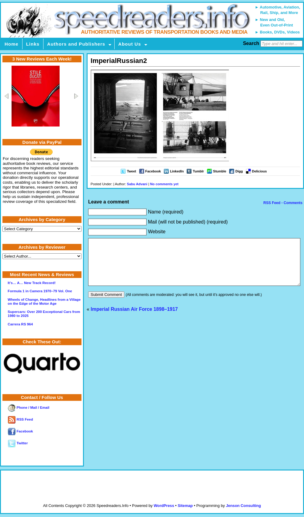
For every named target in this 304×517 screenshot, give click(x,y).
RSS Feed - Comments (282, 203)
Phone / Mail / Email (28, 407)
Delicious (259, 171)
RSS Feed (20, 419)
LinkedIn (177, 171)
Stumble (219, 171)
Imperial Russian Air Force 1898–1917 (134, 318)
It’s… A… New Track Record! (32, 283)
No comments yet (164, 184)
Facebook (153, 171)
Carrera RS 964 (20, 324)
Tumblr (198, 171)
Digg (239, 171)
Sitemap (185, 505)
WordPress (164, 505)
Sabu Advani (137, 184)
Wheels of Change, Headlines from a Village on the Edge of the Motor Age (44, 301)
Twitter (18, 443)
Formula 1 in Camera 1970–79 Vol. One (40, 291)
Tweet (131, 171)
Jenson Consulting (243, 505)
